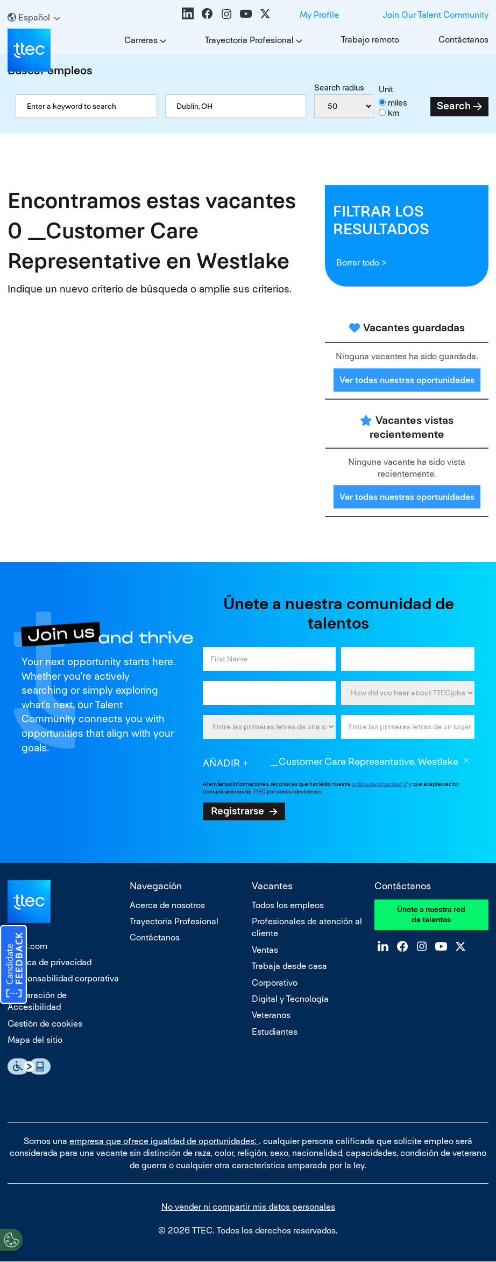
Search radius (339, 87)
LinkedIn (188, 13)
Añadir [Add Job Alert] (221, 763)
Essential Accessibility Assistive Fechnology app (29, 1066)
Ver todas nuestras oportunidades (406, 380)
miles (397, 102)
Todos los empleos (288, 905)
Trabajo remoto (370, 39)
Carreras (141, 40)
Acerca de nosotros (167, 905)
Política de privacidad (49, 962)
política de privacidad (376, 783)
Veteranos (271, 1015)
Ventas (265, 950)
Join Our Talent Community (435, 14)
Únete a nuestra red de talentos (431, 914)
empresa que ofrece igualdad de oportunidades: (164, 1141)
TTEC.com (27, 946)
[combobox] (236, 106)
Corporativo (274, 982)
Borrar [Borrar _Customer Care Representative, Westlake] (466, 762)
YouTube (246, 13)
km (393, 113)
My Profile (319, 14)
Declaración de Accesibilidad (37, 1001)
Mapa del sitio (35, 1039)
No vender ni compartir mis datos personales (248, 1206)
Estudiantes (274, 1031)
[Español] (34, 17)
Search (454, 106)
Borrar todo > (361, 262)
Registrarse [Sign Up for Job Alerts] (237, 810)
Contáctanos (463, 39)
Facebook (207, 13)
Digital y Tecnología (290, 999)
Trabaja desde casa (289, 966)
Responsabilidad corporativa (63, 978)
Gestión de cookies (45, 1023)
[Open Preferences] (11, 1240)
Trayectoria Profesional (249, 40)
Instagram (226, 13)
